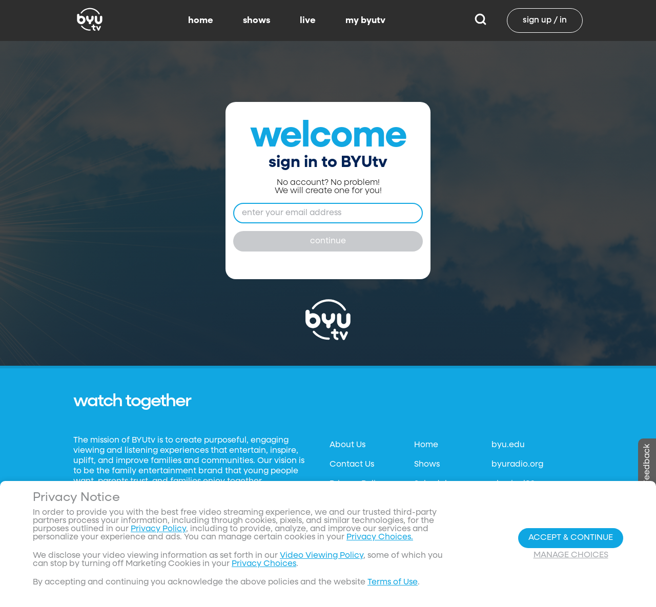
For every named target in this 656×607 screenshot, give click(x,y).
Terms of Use (392, 582)
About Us (347, 445)
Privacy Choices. (379, 537)
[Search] (480, 20)
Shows (427, 465)
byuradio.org (517, 465)
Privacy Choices (264, 564)
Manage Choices (571, 555)
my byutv (365, 20)
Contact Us (352, 465)
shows (256, 20)
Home (426, 445)
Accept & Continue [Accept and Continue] (570, 538)
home (200, 20)
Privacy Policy (158, 529)
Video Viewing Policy (321, 556)
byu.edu (508, 445)
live (308, 20)
